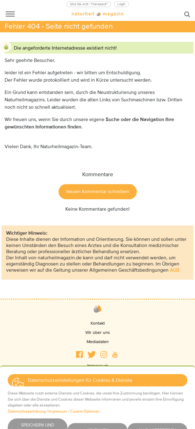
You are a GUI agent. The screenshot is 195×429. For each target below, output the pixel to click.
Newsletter (97, 402)
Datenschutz (98, 375)
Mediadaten (98, 341)
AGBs (97, 384)
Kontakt (98, 323)
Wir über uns (97, 332)
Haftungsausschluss (97, 393)
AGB (174, 270)
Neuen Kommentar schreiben (97, 191)
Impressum (97, 365)
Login (121, 4)
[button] (79, 354)
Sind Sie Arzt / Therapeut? (89, 4)
